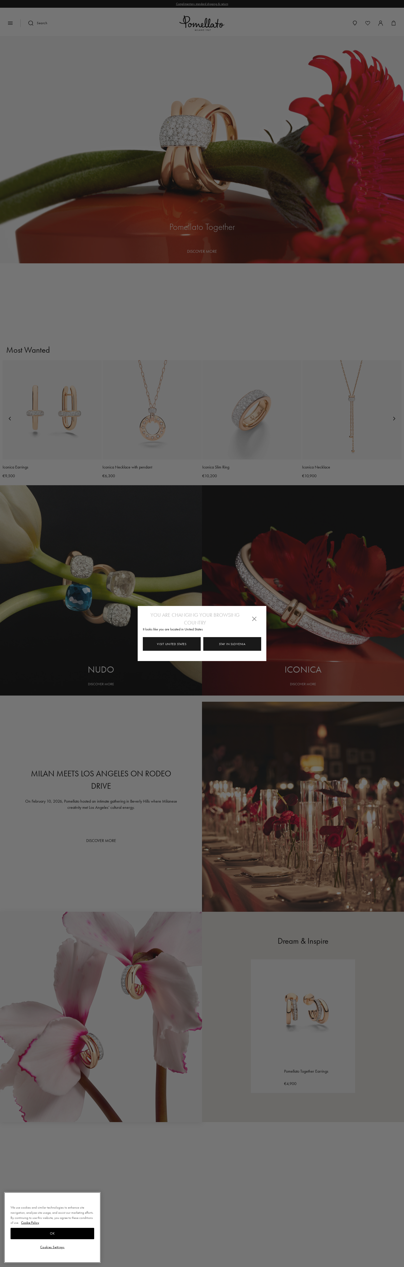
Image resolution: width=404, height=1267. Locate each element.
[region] (52, 1227)
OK (52, 1233)
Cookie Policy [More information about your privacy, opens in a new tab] (30, 1223)
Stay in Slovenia (232, 644)
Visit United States (171, 644)
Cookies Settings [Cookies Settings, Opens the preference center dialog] (52, 1247)
